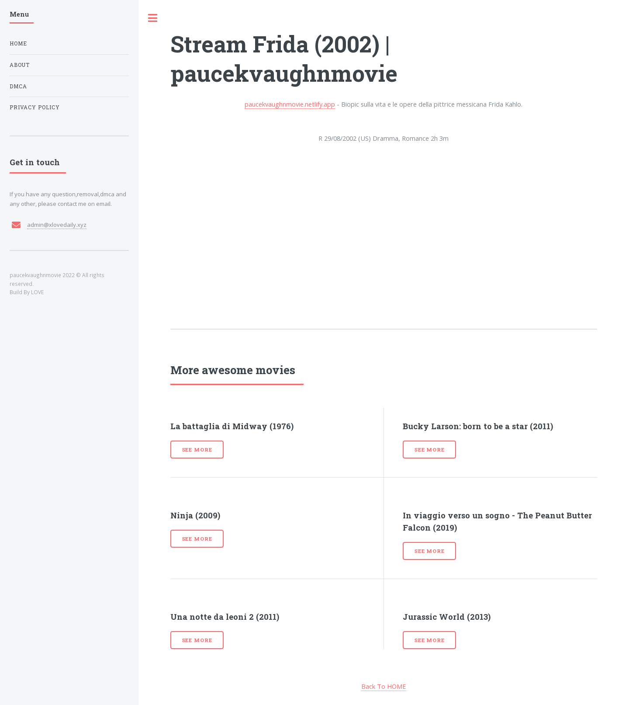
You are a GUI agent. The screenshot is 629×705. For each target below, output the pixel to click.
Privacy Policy (35, 107)
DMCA (18, 86)
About (20, 65)
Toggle (152, 18)
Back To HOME (383, 686)
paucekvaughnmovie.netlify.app (290, 104)
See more (197, 449)
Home (18, 43)
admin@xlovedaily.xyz (56, 225)
